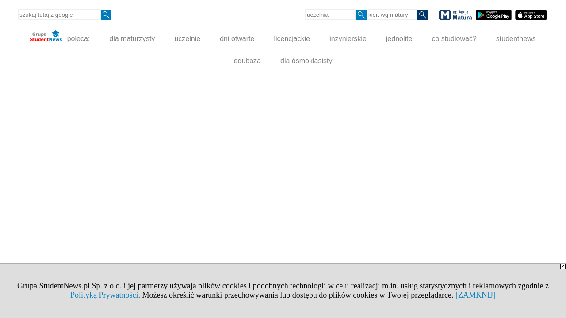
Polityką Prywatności (104, 295)
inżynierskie (348, 38)
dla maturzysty (132, 38)
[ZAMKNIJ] (475, 295)
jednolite (399, 38)
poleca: (60, 36)
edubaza (247, 60)
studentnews (516, 38)
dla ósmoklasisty (306, 60)
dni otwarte (237, 38)
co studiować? (454, 38)
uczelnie (187, 38)
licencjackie (292, 38)
